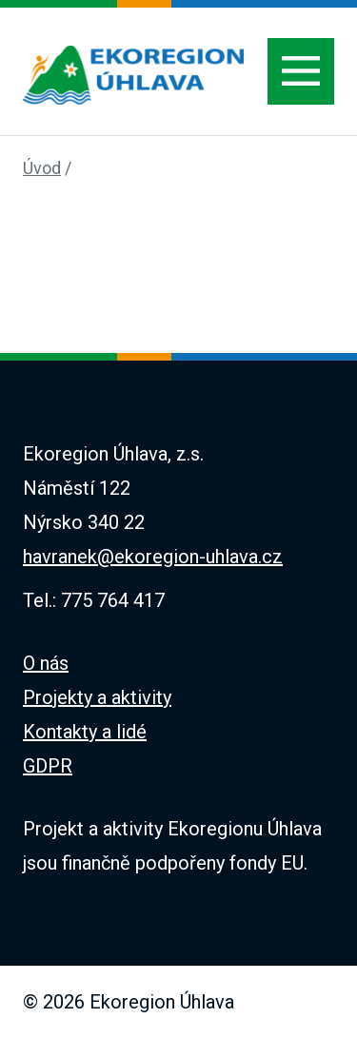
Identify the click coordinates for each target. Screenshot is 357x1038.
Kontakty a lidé (85, 731)
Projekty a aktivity (97, 697)
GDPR (47, 765)
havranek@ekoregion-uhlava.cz (153, 556)
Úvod (42, 168)
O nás (46, 663)
